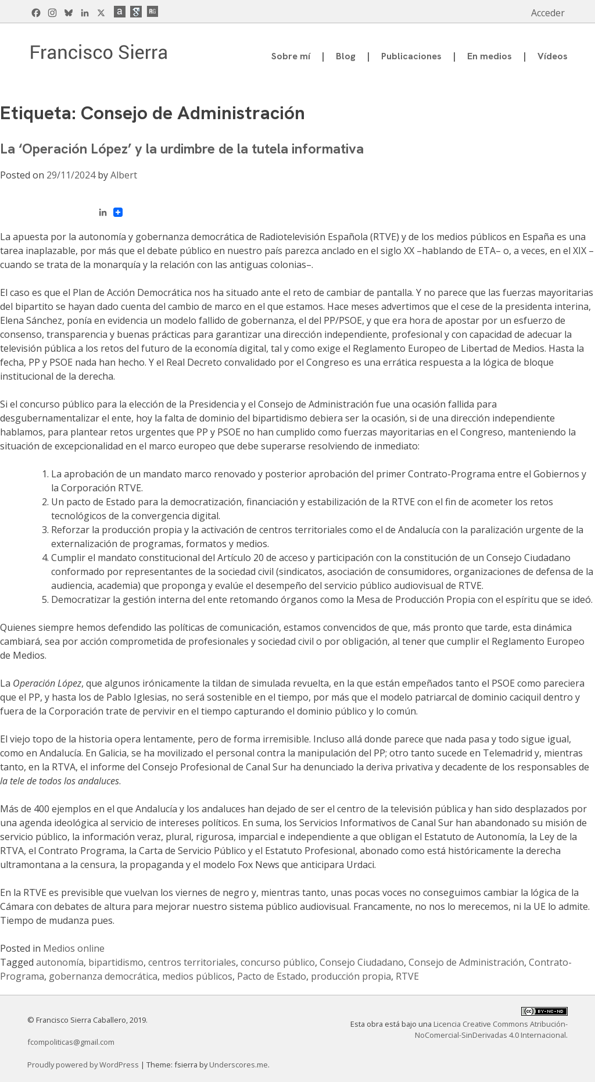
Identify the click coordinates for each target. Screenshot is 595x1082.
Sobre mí (290, 56)
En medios (489, 56)
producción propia (351, 976)
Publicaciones (411, 56)
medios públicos (197, 976)
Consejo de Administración (466, 962)
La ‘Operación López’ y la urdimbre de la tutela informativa (182, 149)
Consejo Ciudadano (362, 962)
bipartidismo (116, 962)
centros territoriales (192, 962)
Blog (346, 56)
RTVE (407, 976)
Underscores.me (238, 1064)
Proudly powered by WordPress (84, 1064)
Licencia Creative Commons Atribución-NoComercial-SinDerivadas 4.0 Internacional (491, 1029)
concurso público (278, 962)
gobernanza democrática (103, 976)
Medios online (74, 948)
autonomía (60, 962)
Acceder (548, 12)
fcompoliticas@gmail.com (70, 1042)
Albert (123, 175)
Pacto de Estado (271, 976)
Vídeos (552, 56)
